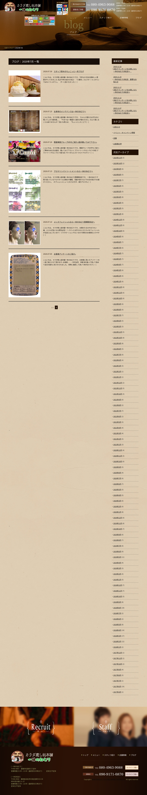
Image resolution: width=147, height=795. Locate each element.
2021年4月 (117, 428)
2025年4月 (117, 197)
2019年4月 (117, 563)
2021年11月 (117, 388)
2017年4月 (117, 692)
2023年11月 (117, 292)
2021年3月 (117, 433)
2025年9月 (117, 169)
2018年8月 (117, 608)
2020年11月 (117, 456)
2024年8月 (117, 242)
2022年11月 (117, 332)
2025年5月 (117, 191)
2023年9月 (117, 304)
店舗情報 (122, 755)
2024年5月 (117, 259)
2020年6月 (117, 484)
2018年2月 (117, 641)
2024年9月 (117, 236)
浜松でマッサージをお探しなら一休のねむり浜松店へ (125, 69)
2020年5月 (117, 489)
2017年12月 (117, 652)
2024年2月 (117, 276)
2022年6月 (117, 360)
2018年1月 (117, 647)
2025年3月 (117, 203)
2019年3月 (117, 568)
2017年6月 (117, 686)
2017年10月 (117, 664)
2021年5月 (117, 422)
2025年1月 (117, 214)
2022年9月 (117, 343)
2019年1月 (117, 579)
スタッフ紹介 (109, 755)
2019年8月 (117, 540)
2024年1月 (117, 281)
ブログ (11, 48)
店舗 (115, 138)
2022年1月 (117, 377)
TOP (5, 48)
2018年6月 (117, 619)
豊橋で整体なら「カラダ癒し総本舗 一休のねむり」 (109, 779)
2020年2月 (117, 506)
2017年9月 (117, 669)
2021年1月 (117, 444)
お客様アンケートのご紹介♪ (65, 254)
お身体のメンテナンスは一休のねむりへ (70, 111)
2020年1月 (117, 512)
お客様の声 (117, 144)
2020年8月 (117, 472)
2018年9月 (117, 602)
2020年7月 (117, 478)
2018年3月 (117, 636)
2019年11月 (117, 523)
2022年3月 (117, 366)
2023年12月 (117, 287)
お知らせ (116, 127)
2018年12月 (117, 585)
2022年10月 (117, 338)
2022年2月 (117, 371)
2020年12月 (117, 450)
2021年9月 (117, 399)
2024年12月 (117, 219)
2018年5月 (117, 624)
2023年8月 (117, 309)
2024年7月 (117, 248)
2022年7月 (117, 354)
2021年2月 (117, 439)
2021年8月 (117, 405)
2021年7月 (117, 411)
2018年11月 (117, 591)
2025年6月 (117, 186)
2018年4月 (117, 630)
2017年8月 (117, 675)
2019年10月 (117, 529)
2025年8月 (117, 174)
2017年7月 (117, 681)
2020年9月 (117, 467)
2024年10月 (117, 231)
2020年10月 (117, 461)
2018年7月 (117, 613)
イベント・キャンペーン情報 (124, 132)
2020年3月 (117, 501)
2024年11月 (117, 225)
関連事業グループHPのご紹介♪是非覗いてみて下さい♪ (75, 142)
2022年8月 (117, 349)
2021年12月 (117, 383)
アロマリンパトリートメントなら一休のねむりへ (73, 171)
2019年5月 (117, 557)
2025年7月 (117, 180)
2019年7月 (117, 546)
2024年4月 (117, 264)
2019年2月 (117, 574)
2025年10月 (117, 163)
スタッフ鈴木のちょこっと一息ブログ (69, 71)
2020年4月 (117, 495)
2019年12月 (117, 518)
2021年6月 (117, 416)
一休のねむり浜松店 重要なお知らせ (125, 79)
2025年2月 (117, 208)
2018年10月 (117, 596)
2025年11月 (117, 158)
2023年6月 (117, 321)
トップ (85, 755)
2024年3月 (117, 270)
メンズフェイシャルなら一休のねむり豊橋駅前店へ (74, 222)
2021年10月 (117, 394)
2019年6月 (117, 551)
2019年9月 (117, 534)
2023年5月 (117, 326)
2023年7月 (117, 315)
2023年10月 (117, 298)
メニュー (96, 755)
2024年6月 (117, 253)
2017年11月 (117, 658)
